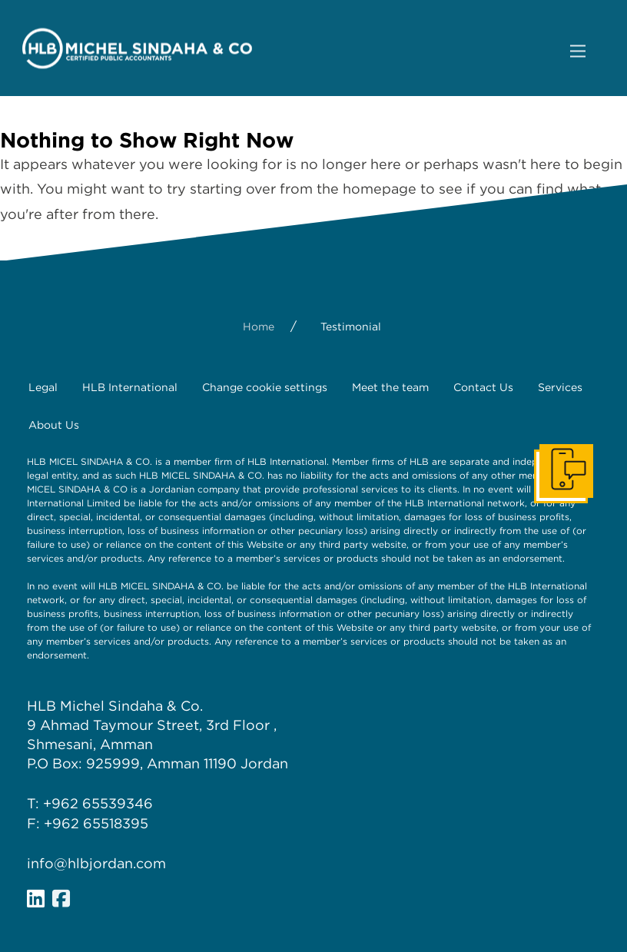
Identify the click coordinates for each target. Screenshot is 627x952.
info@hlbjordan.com (96, 863)
